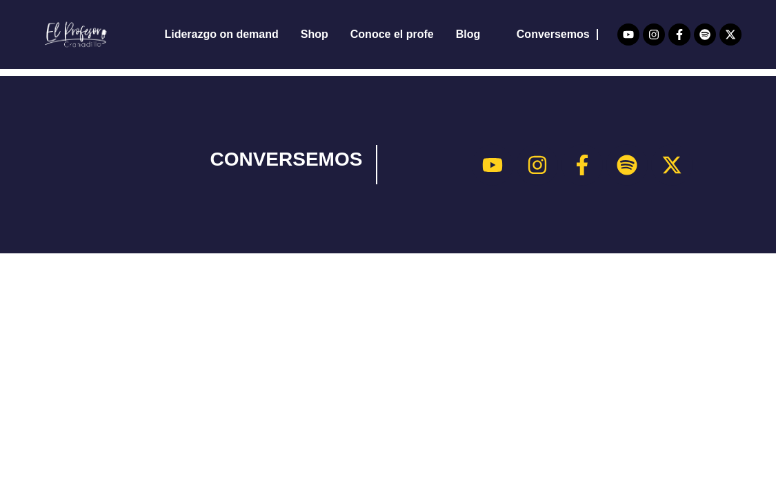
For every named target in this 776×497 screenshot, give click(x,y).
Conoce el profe (392, 34)
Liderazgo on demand (221, 34)
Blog (468, 34)
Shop (314, 34)
